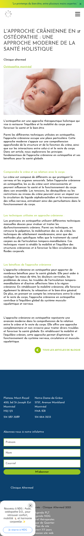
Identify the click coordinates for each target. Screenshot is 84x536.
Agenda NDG (42, 516)
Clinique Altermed (22, 487)
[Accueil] (8, 14)
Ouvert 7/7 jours (42, 530)
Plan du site (42, 526)
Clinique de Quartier (42, 523)
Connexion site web (42, 533)
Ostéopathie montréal (17, 66)
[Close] (30, 505)
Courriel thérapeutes (42, 519)
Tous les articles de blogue (61, 350)
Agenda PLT (42, 513)
